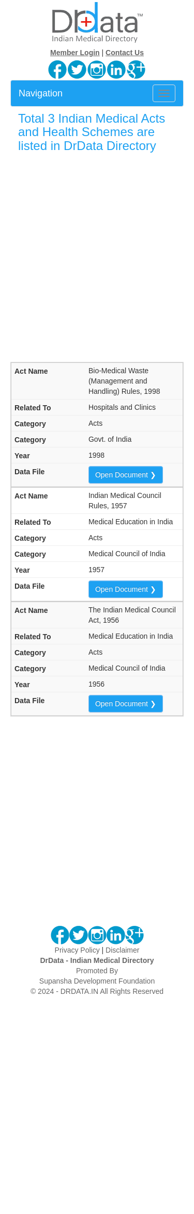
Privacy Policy (77, 950)
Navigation (41, 93)
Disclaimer (122, 950)
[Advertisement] (97, 257)
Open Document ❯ (125, 475)
